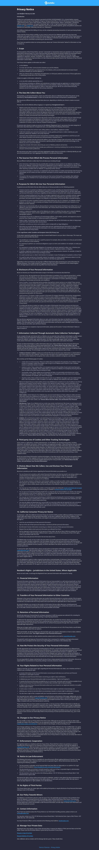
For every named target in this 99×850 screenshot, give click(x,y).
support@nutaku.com (23, 550)
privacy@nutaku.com (23, 813)
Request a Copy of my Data (24, 833)
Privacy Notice (55, 847)
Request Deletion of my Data (25, 836)
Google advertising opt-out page (73, 488)
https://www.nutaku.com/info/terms (27, 724)
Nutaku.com (20, 25)
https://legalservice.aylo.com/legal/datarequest (47, 767)
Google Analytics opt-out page (63, 489)
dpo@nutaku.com (64, 821)
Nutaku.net (29, 25)
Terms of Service (44, 847)
